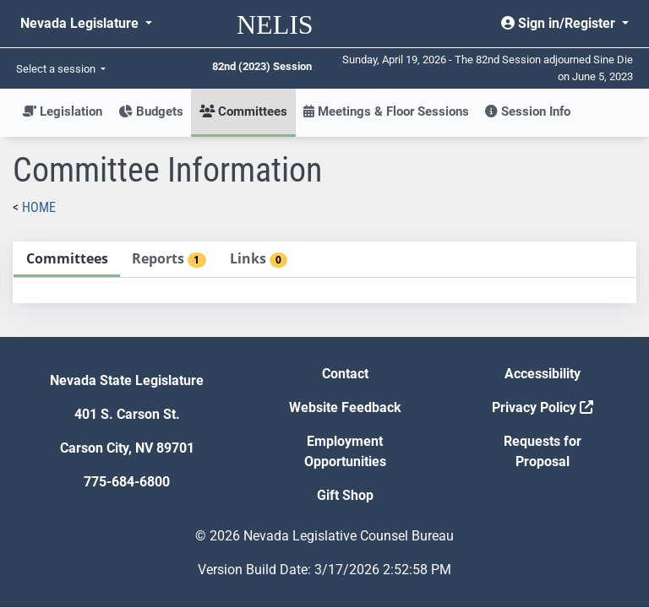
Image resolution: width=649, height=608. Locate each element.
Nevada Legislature (81, 23)
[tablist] (324, 272)
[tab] (67, 259)
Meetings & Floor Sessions (386, 111)
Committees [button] (243, 111)
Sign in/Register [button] (560, 23)
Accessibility (542, 374)
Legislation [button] (62, 111)
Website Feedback (345, 407)
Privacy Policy (542, 407)
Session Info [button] (527, 111)
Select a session (57, 68)
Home (39, 207)
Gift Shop (345, 495)
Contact (345, 374)
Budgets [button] (150, 111)
